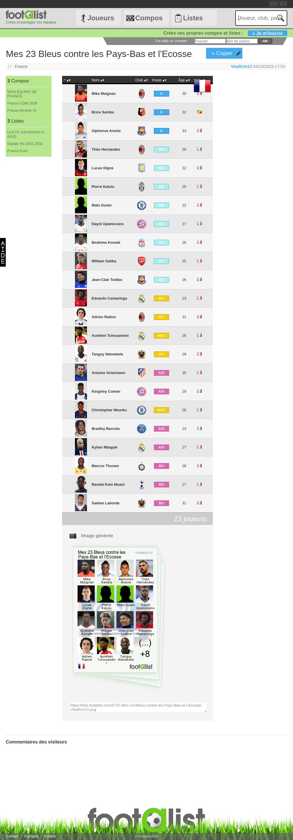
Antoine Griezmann (108, 373)
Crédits (50, 836)
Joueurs (101, 18)
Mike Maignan (104, 93)
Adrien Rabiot (104, 317)
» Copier (222, 53)
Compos (149, 18)
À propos (31, 836)
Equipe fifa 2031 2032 (25, 143)
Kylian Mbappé (104, 447)
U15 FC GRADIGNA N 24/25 (25, 134)
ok (265, 41)
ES (283, 3)
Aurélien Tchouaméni (110, 335)
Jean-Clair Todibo (107, 280)
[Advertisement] (28, 252)
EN (273, 3)
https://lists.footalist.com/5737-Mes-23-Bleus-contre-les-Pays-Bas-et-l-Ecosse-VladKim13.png (138, 707)
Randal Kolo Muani (108, 484)
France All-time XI (21, 110)
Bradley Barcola (105, 428)
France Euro (17, 151)
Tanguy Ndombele (107, 354)
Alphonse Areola (106, 131)
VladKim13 (241, 66)
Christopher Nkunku (109, 410)
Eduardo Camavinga (109, 298)
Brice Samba (103, 112)
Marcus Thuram (105, 466)
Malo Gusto (102, 205)
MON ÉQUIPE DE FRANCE (22, 94)
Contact (12, 836)
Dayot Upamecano (108, 224)
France (21, 66)
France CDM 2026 (22, 103)
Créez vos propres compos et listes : (225, 33)
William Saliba (104, 261)
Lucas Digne (102, 168)
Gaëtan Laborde (105, 503)
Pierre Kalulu (103, 186)
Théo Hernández (106, 149)
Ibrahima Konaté (106, 242)
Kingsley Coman (106, 391)
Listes (193, 18)
